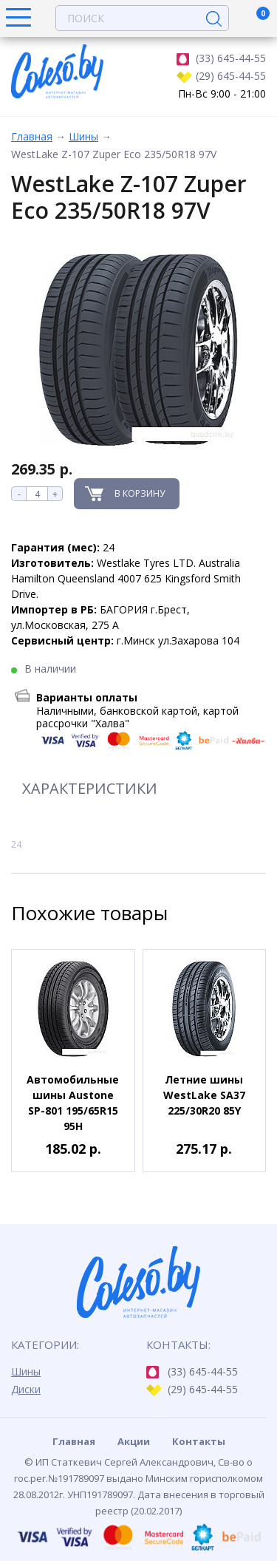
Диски (26, 1389)
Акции (133, 1441)
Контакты (198, 1441)
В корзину (139, 493)
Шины (83, 136)
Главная (31, 136)
